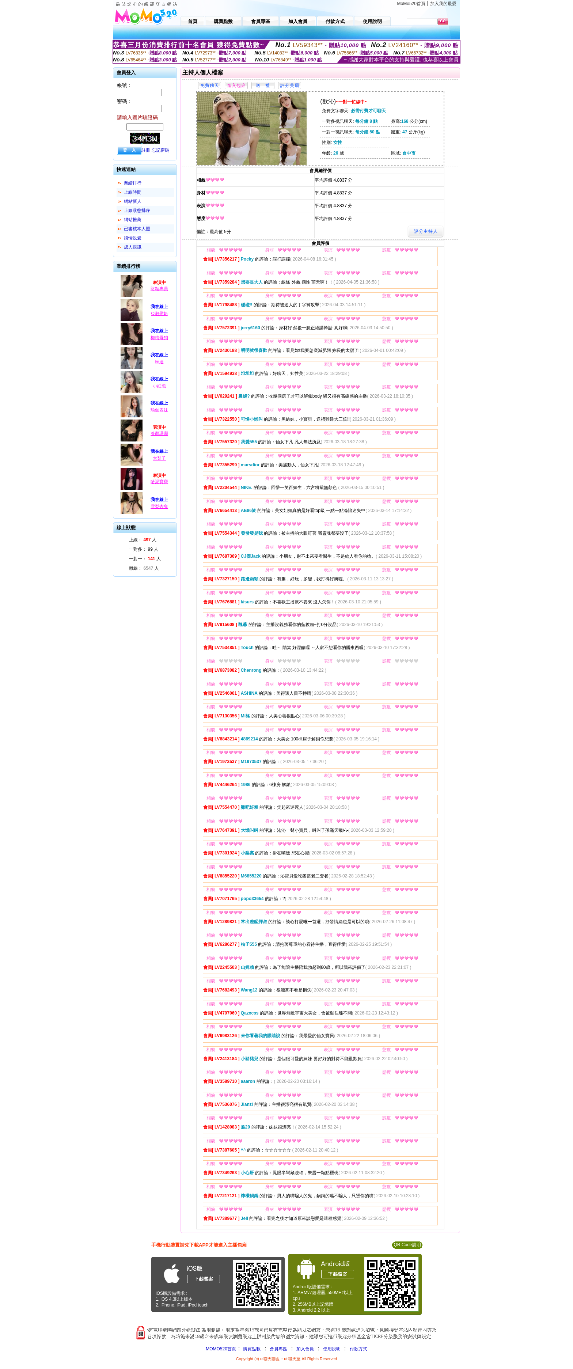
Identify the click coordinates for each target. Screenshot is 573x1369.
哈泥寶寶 (159, 481)
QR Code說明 (407, 1244)
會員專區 (278, 1348)
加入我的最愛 (443, 3)
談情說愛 (132, 237)
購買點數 (251, 1348)
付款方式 (358, 1348)
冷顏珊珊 (159, 433)
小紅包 (159, 385)
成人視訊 (132, 247)
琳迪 (159, 361)
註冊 (145, 150)
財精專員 (159, 288)
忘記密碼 (160, 150)
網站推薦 (132, 219)
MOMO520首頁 (221, 1348)
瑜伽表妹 (159, 410)
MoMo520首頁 (411, 3)
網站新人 (132, 201)
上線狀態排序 (137, 210)
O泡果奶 (159, 313)
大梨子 (159, 458)
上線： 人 (142, 539)
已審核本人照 (137, 228)
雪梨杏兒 (159, 506)
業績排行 (132, 183)
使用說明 (332, 1348)
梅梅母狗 (159, 337)
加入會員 (305, 1348)
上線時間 (132, 192)
